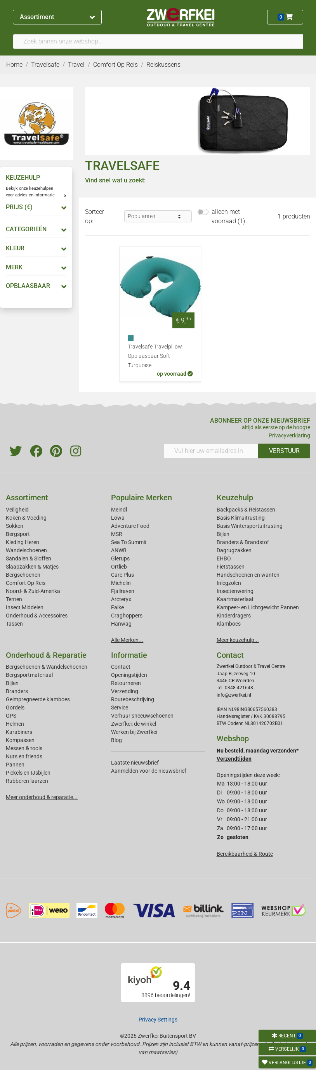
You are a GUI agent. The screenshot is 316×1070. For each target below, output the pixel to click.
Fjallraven (122, 591)
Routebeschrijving (132, 699)
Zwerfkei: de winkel (133, 724)
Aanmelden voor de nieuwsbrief (148, 771)
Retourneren (126, 683)
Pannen (15, 764)
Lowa (118, 518)
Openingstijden (129, 675)
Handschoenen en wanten (248, 575)
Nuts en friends (24, 756)
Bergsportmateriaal (29, 675)
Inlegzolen (229, 583)
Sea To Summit (129, 542)
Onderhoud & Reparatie (46, 655)
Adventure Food (130, 526)
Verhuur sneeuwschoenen (142, 716)
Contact (120, 667)
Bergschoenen (23, 575)
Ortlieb (119, 567)
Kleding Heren (22, 542)
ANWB (119, 550)
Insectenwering (235, 591)
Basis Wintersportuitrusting (250, 526)
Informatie (129, 655)
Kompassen (20, 740)
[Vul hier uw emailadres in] (211, 451)
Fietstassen (231, 567)
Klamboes (229, 624)
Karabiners (19, 732)
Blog (116, 740)
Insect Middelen (24, 607)
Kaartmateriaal (235, 599)
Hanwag (121, 624)
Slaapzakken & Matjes (32, 567)
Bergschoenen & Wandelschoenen (46, 667)
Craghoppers (126, 615)
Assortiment (57, 17)
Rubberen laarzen (27, 781)
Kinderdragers (234, 615)
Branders (17, 691)
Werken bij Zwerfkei (134, 732)
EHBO (224, 558)
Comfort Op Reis (25, 583)
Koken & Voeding (26, 518)
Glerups (120, 558)
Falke (117, 607)
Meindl (119, 509)
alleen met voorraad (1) (228, 216)
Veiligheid (17, 509)
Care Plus (122, 575)
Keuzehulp (235, 497)
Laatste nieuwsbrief (135, 763)
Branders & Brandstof (243, 542)
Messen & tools (24, 748)
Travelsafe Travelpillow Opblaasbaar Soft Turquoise (155, 356)
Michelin (121, 583)
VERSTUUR (284, 450)
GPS (11, 716)
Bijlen (223, 534)
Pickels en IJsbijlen (28, 773)
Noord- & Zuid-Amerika (33, 591)
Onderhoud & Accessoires (37, 615)
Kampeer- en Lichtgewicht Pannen (258, 607)
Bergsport (18, 534)
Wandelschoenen (26, 550)
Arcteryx (121, 599)
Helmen (15, 724)
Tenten (14, 599)
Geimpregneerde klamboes (38, 699)
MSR (116, 534)
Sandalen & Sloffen (28, 558)
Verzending (124, 691)
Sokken (14, 526)
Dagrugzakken (234, 550)
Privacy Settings (158, 1019)
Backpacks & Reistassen (246, 509)
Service (119, 707)
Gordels (15, 707)
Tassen (14, 624)
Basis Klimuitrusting (241, 518)
